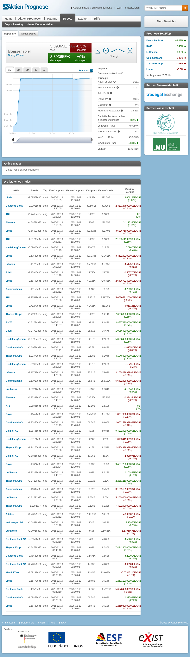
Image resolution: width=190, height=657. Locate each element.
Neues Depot (28, 33)
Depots (67, 18)
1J (36, 70)
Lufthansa (11, 389)
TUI (8, 214)
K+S (8, 405)
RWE (149, 46)
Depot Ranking (14, 24)
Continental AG (14, 347)
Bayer (9, 330)
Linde (9, 197)
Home (8, 18)
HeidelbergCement (16, 247)
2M (18, 70)
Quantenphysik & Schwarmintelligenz (92, 7)
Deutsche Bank (14, 205)
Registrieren (133, 7)
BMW (9, 322)
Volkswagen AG (14, 522)
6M (27, 70)
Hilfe (97, 18)
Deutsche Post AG (16, 539)
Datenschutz (27, 622)
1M (9, 70)
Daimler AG (12, 430)
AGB (42, 622)
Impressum (9, 622)
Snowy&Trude (16, 55)
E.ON (8, 272)
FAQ (63, 622)
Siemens (10, 222)
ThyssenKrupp (14, 314)
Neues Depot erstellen (40, 24)
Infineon (10, 264)
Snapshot (84, 70)
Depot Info (10, 33)
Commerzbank (14, 289)
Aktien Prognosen (29, 18)
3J (44, 70)
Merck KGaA (13, 572)
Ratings (52, 18)
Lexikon (83, 18)
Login (119, 7)
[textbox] (166, 8)
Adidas (10, 514)
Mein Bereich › (166, 21)
